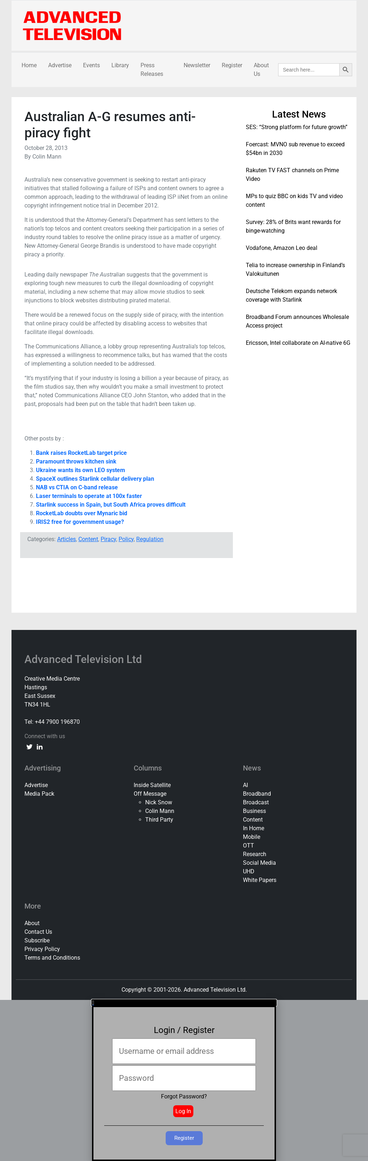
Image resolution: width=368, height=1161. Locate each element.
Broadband (257, 793)
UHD (248, 871)
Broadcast (256, 802)
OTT (248, 845)
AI (245, 785)
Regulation (150, 539)
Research (254, 854)
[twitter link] (29, 746)
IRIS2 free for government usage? (80, 521)
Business (254, 811)
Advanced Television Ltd (84, 659)
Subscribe (37, 940)
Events (91, 65)
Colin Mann (159, 811)
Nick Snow (158, 802)
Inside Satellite (152, 785)
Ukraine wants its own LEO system (80, 470)
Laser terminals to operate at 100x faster (89, 496)
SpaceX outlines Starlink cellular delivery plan (95, 478)
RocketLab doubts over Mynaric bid (81, 513)
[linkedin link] (39, 746)
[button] (184, 1003)
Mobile (251, 836)
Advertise (60, 65)
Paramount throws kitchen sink (76, 461)
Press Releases (152, 69)
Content (88, 539)
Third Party (159, 819)
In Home (253, 828)
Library (120, 65)
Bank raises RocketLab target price (81, 452)
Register (232, 65)
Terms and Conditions (52, 957)
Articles (66, 539)
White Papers (259, 880)
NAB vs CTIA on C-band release (77, 487)
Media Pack (39, 793)
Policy (126, 539)
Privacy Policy (42, 949)
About (32, 923)
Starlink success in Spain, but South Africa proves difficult (110, 504)
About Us (261, 69)
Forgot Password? (184, 1096)
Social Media (259, 862)
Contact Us (38, 931)
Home (29, 65)
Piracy (108, 539)
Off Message (150, 793)
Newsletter (197, 65)
